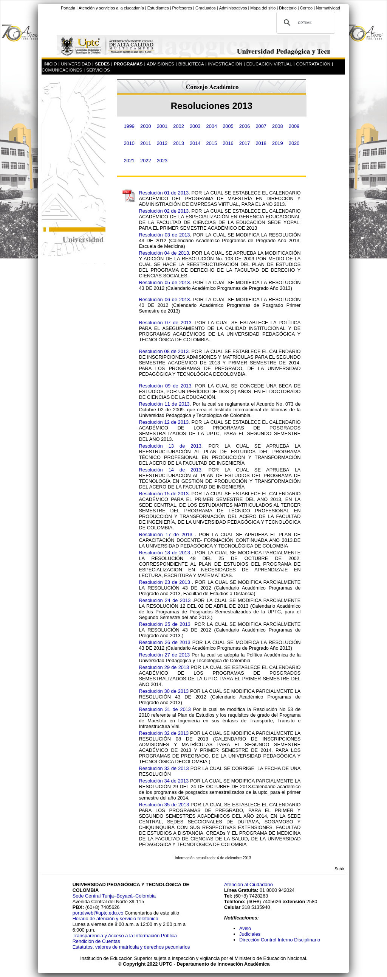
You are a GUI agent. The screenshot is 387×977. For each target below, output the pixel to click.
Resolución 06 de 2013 (164, 299)
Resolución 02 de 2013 (164, 211)
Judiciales (250, 934)
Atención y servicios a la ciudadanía (111, 8)
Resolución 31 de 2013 (165, 709)
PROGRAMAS (128, 64)
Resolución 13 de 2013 (170, 446)
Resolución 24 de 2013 (164, 600)
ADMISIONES (160, 64)
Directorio (288, 8)
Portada (68, 8)
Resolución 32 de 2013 (164, 733)
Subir (339, 869)
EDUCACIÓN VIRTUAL (269, 64)
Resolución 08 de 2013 (164, 351)
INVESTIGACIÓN (225, 64)
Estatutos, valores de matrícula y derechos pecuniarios (131, 947)
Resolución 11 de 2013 (164, 404)
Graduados (205, 8)
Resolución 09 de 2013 (165, 386)
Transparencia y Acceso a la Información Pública (125, 935)
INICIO (50, 64)
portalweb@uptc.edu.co (99, 913)
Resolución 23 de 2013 (164, 582)
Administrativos (233, 8)
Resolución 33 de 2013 (164, 768)
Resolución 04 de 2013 (164, 253)
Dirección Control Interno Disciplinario (279, 940)
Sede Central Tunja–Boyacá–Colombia (114, 896)
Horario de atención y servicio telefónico (115, 918)
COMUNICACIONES (62, 70)
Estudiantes (158, 8)
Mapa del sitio (263, 8)
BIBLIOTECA (191, 64)
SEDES (102, 64)
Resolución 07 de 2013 (165, 322)
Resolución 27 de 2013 (164, 655)
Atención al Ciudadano (248, 884)
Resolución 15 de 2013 (164, 493)
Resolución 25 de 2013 (164, 624)
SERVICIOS (98, 70)
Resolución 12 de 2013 (164, 422)
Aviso (245, 928)
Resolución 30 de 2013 (164, 691)
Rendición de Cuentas (96, 941)
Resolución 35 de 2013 (164, 804)
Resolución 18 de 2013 (164, 552)
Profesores (182, 8)
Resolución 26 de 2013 (164, 642)
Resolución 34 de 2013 (164, 781)
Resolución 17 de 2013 (165, 534)
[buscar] (304, 22)
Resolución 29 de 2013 (164, 667)
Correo (306, 8)
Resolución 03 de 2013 (164, 235)
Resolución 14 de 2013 (170, 470)
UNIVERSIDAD (76, 64)
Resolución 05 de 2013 (164, 282)
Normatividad (328, 8)
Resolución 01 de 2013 (164, 193)
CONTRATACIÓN (313, 64)
